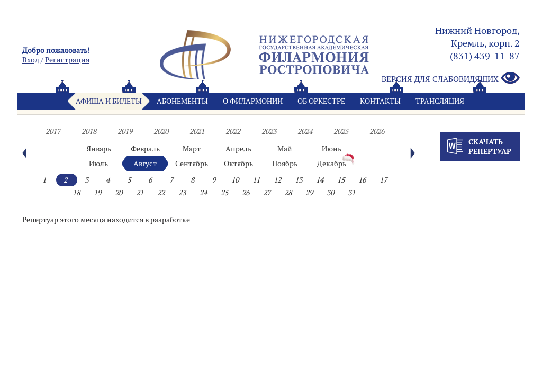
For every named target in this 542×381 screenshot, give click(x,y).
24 (203, 192)
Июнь (331, 148)
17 (383, 180)
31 (351, 192)
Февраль (145, 148)
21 (139, 192)
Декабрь (331, 163)
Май (284, 148)
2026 (376, 131)
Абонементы (182, 101)
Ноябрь (284, 163)
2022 (232, 131)
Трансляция (439, 101)
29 (309, 192)
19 (97, 192)
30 (330, 192)
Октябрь (238, 163)
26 (245, 192)
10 (235, 180)
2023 (268, 131)
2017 (53, 131)
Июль (98, 163)
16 (362, 180)
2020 (160, 131)
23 (182, 192)
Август (145, 163)
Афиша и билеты (109, 101)
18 (76, 192)
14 (319, 180)
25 (224, 192)
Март (192, 148)
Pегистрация (67, 60)
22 (161, 192)
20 (118, 192)
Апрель (238, 148)
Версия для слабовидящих (451, 78)
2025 (340, 131)
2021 (196, 131)
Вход (30, 60)
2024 (304, 131)
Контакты (380, 101)
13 (298, 180)
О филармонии (253, 101)
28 (288, 192)
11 (256, 180)
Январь (98, 148)
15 (341, 180)
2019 (125, 131)
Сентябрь (191, 163)
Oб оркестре (321, 101)
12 (277, 180)
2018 (89, 131)
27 (266, 192)
